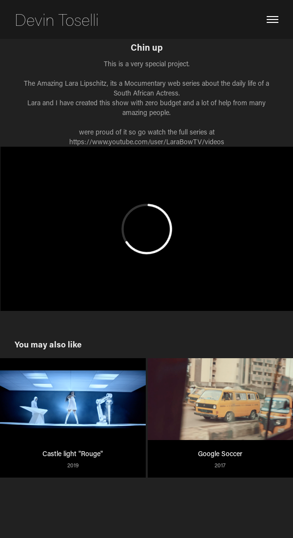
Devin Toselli (56, 19)
